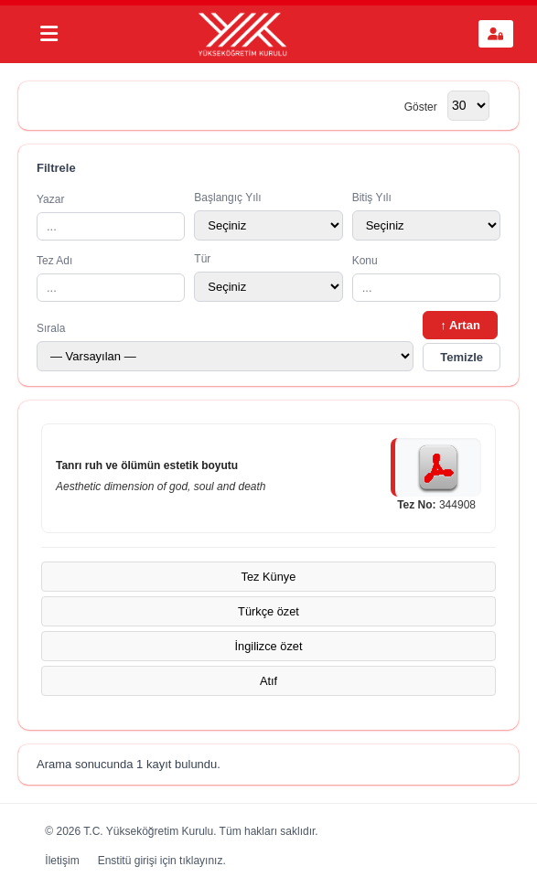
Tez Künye (269, 576)
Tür (268, 277)
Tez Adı (111, 278)
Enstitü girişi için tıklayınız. (162, 860)
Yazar (111, 217)
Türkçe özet (268, 611)
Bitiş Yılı (426, 216)
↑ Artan (460, 325)
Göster (420, 106)
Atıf (268, 681)
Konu (426, 278)
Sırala (225, 346)
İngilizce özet (269, 646)
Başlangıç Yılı (268, 216)
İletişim (62, 860)
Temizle (461, 357)
